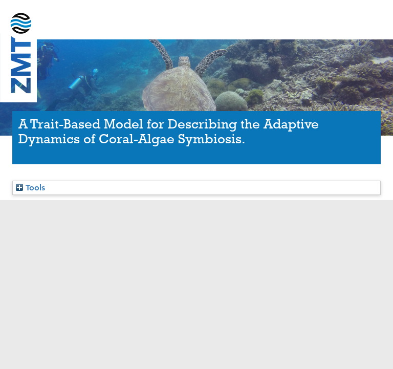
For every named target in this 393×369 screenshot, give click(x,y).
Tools (30, 187)
